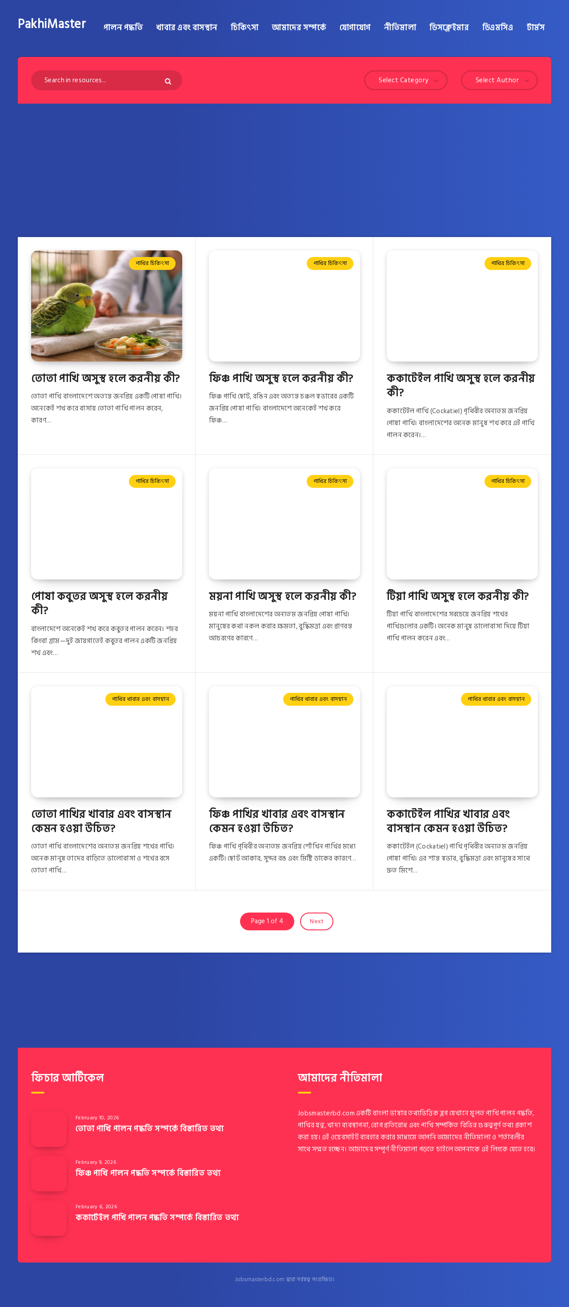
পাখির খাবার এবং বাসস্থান (140, 699)
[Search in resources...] (106, 80)
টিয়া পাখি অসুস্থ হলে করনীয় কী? (458, 596)
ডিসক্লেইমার (449, 28)
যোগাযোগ (355, 28)
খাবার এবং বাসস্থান (186, 28)
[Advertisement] (284, 170)
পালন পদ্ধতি (123, 28)
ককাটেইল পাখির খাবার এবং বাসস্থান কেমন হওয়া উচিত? (448, 821)
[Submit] (169, 81)
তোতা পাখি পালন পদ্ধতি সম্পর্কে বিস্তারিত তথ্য (150, 1128)
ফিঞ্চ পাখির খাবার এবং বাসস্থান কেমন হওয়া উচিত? (277, 821)
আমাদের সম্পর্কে (299, 28)
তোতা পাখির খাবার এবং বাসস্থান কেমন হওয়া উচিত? (101, 821)
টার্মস (536, 28)
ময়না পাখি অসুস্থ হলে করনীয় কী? (283, 596)
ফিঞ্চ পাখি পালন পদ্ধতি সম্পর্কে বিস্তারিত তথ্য (148, 1173)
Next (317, 921)
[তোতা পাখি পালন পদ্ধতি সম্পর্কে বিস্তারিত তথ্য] (49, 1129)
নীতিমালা (400, 28)
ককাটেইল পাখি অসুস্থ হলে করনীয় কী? (461, 386)
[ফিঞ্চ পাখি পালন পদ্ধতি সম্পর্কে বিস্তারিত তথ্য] (49, 1173)
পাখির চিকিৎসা (152, 263)
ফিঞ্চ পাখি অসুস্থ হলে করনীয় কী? (281, 378)
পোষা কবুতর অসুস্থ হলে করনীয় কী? (99, 603)
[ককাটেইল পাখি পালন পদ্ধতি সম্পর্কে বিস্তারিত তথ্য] (49, 1218)
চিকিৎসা (244, 28)
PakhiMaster (52, 24)
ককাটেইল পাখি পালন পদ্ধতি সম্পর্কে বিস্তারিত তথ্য (157, 1217)
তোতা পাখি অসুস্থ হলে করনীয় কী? (105, 378)
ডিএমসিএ (497, 28)
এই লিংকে (494, 1149)
